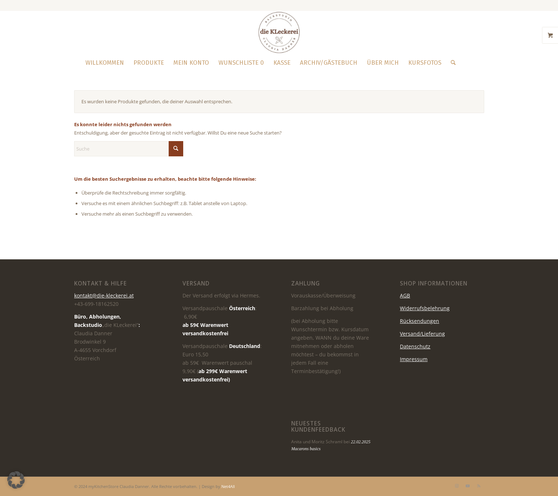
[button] (16, 480)
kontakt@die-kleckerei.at (104, 295)
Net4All (227, 486)
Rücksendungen (419, 320)
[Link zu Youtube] (467, 485)
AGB (405, 295)
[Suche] (450, 63)
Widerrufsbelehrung (425, 308)
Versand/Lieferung (422, 333)
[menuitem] (105, 63)
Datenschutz (415, 346)
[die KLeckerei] (279, 32)
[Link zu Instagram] (456, 485)
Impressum (413, 359)
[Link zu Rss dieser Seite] (478, 485)
